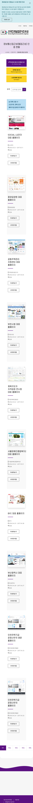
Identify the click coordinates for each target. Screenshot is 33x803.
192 (9, 748)
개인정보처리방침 (7, 800)
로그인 (20, 26)
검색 (8, 89)
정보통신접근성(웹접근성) (16, 63)
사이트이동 (13, 163)
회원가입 (25, 26)
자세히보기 (14, 155)
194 (23, 748)
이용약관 (17, 800)
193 (16, 748)
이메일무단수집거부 (9, 802)
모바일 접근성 (16, 70)
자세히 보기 (7, 19)
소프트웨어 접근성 (16, 78)
